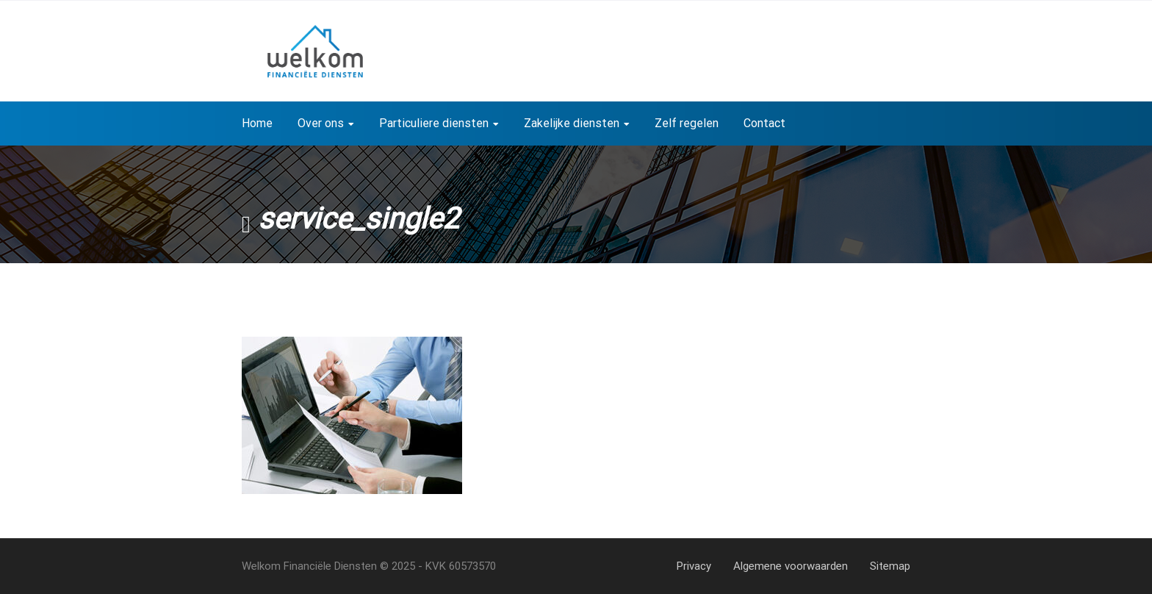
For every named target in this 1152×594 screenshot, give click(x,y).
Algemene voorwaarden (790, 566)
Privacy (694, 566)
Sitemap (890, 566)
